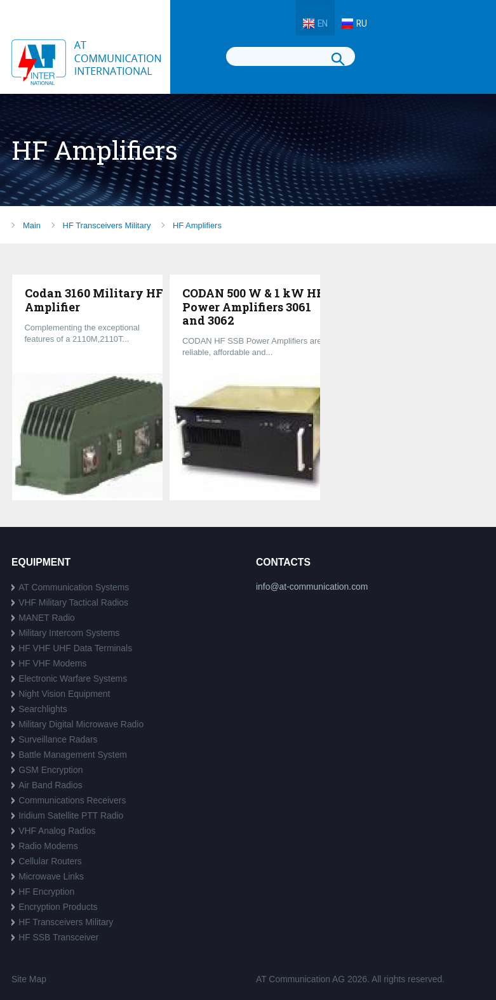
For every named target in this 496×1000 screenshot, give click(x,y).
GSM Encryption (50, 770)
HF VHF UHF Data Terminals (75, 648)
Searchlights (42, 709)
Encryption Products (57, 907)
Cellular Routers (50, 861)
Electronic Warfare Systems (72, 678)
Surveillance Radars (57, 739)
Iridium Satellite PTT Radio (70, 815)
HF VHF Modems (52, 663)
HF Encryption (46, 891)
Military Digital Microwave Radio (81, 724)
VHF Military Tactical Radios (73, 602)
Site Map (28, 979)
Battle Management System (72, 755)
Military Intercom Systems (68, 633)
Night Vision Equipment (64, 694)
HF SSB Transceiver (58, 937)
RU (361, 23)
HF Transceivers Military (65, 922)
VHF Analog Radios (56, 831)
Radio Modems (48, 846)
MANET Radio (46, 618)
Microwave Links (51, 876)
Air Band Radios (50, 785)
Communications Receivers (72, 800)
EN (323, 23)
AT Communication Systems (73, 587)
